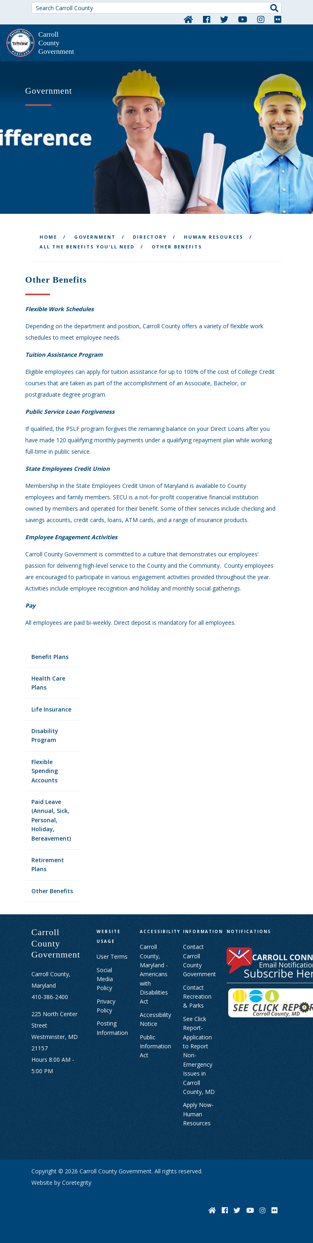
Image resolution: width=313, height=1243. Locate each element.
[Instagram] (261, 19)
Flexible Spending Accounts (44, 771)
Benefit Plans (49, 657)
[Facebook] (206, 19)
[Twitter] (224, 19)
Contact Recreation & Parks (197, 997)
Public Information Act (155, 1046)
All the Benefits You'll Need (87, 247)
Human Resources (213, 237)
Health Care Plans (48, 682)
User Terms (112, 956)
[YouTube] (242, 19)
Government (95, 237)
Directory (150, 237)
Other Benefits (52, 891)
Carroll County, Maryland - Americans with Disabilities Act (154, 974)
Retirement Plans (47, 864)
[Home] (188, 19)
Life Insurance (51, 709)
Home (48, 237)
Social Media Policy (105, 979)
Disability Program (44, 735)
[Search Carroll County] (156, 7)
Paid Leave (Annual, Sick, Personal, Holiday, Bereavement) (51, 820)
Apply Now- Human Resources (198, 1114)
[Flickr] (278, 19)
